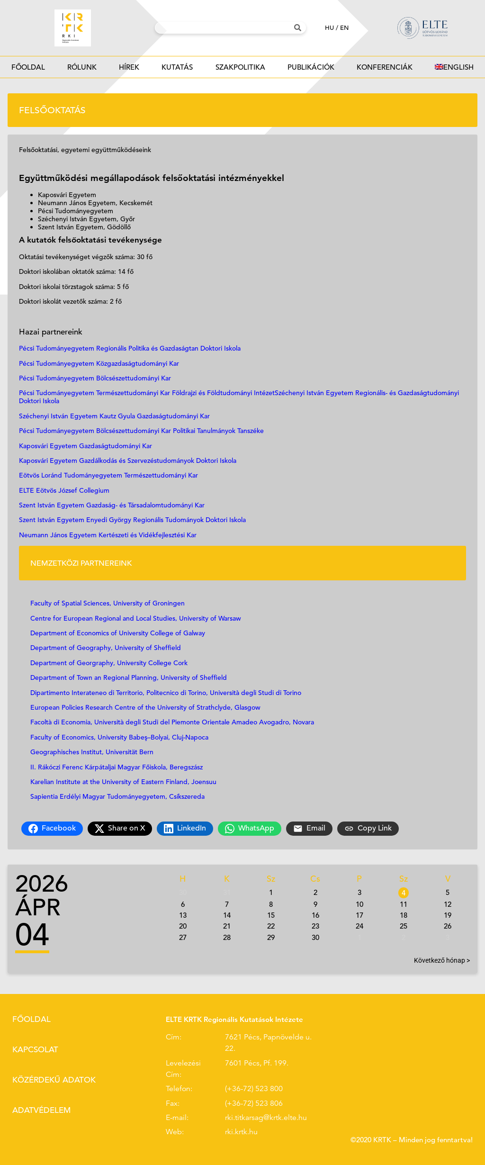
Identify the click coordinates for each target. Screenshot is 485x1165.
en (344, 28)
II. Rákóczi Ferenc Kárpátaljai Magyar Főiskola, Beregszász (116, 767)
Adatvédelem (41, 1110)
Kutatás (177, 70)
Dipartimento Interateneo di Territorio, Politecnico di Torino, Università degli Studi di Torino (165, 692)
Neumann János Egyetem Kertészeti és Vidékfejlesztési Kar (108, 535)
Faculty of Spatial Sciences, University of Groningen (107, 603)
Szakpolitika (240, 70)
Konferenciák (384, 70)
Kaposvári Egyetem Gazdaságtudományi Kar (85, 446)
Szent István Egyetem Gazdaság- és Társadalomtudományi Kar (112, 505)
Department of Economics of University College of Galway (117, 633)
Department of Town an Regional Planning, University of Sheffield (128, 677)
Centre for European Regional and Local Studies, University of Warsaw (136, 618)
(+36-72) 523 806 (254, 1103)
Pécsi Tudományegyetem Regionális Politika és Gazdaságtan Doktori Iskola (130, 348)
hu (329, 28)
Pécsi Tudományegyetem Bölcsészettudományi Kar (95, 378)
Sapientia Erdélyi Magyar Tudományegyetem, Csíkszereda (117, 796)
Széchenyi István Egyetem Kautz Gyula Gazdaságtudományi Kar (114, 416)
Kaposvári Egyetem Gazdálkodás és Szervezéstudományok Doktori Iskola (127, 460)
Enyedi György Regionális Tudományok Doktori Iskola (166, 519)
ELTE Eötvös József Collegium (64, 490)
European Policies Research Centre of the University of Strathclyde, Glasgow (145, 707)
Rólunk (82, 70)
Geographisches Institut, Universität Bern (91, 752)
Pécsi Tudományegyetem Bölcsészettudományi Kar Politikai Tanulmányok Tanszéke (141, 430)
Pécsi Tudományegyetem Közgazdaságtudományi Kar (99, 363)
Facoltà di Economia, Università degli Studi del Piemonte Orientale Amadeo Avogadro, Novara (172, 722)
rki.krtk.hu (241, 1132)
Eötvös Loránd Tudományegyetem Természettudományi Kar (108, 475)
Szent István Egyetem (51, 519)
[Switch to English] (454, 67)
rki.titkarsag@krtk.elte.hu (266, 1117)
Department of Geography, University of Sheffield (105, 647)
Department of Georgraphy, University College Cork (109, 663)
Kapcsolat (35, 1050)
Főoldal (28, 67)
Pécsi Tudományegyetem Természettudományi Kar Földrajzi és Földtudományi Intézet (147, 392)
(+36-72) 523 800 (254, 1088)
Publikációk (311, 70)
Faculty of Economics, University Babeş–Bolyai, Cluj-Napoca (119, 737)
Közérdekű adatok (54, 1080)
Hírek (129, 70)
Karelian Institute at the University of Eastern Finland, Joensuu (123, 781)
